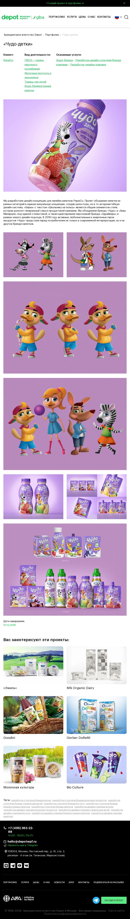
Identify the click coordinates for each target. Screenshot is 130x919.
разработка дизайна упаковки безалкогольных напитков (61, 813)
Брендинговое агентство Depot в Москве (50, 911)
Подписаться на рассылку (109, 882)
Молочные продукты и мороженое (38, 75)
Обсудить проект (113, 900)
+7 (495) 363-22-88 (20, 830)
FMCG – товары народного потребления (34, 64)
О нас (91, 17)
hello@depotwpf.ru (22, 841)
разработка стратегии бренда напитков (52, 807)
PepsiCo (8, 60)
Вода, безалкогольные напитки (38, 88)
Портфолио (57, 17)
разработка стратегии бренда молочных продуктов (79, 800)
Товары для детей (35, 82)
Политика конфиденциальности (65, 914)
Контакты (104, 17)
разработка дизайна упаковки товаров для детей (84, 810)
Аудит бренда (64, 60)
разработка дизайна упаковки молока (93, 807)
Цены (82, 17)
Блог (71, 882)
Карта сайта (116, 910)
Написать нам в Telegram (23, 845)
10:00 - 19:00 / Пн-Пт (20, 835)
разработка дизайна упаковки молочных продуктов (30, 810)
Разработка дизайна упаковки (88, 64)
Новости (59, 882)
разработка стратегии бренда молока (31, 800)
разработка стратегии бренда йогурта (64, 804)
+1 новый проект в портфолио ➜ (87, 3)
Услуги (72, 17)
